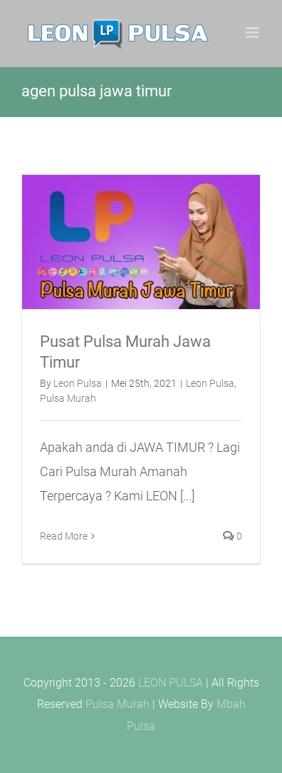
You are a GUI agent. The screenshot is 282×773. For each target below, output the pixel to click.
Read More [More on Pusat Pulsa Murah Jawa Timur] (64, 536)
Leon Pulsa (77, 383)
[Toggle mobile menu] (253, 32)
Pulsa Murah (68, 398)
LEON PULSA (170, 682)
